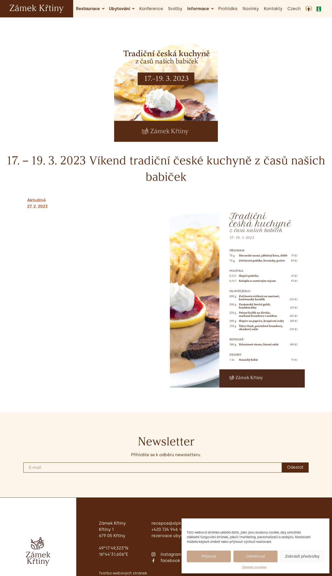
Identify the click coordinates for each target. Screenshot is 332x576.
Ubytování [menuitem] (119, 8)
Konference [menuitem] (151, 8)
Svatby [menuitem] (175, 8)
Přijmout (209, 556)
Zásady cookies (254, 567)
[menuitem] (294, 8)
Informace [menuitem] (198, 8)
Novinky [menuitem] (251, 8)
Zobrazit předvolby (302, 556)
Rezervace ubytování (172, 535)
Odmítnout (255, 556)
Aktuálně (36, 200)
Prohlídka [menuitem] (227, 8)
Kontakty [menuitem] (273, 8)
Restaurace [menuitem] (88, 8)
